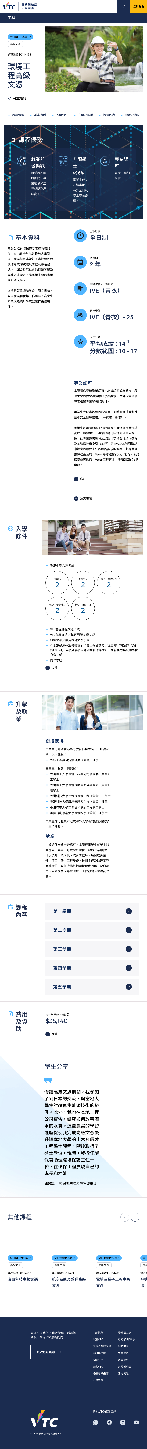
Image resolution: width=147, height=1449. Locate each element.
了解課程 (98, 1332)
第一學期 (62, 911)
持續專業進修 (101, 1373)
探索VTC (98, 1366)
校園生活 (98, 1359)
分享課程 (17, 99)
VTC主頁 (98, 1380)
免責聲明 (123, 1353)
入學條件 (60, 115)
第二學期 (62, 930)
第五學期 (62, 987)
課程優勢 (16, 115)
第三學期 (62, 949)
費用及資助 (130, 115)
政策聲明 (123, 1359)
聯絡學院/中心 (126, 1339)
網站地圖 (123, 1346)
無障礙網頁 (124, 1366)
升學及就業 (83, 115)
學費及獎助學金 (102, 1346)
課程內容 (107, 115)
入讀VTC (98, 1339)
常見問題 (123, 1373)
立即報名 (138, 6)
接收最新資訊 (49, 1352)
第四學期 (62, 968)
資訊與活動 (99, 1353)
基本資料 (38, 115)
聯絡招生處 (124, 1332)
